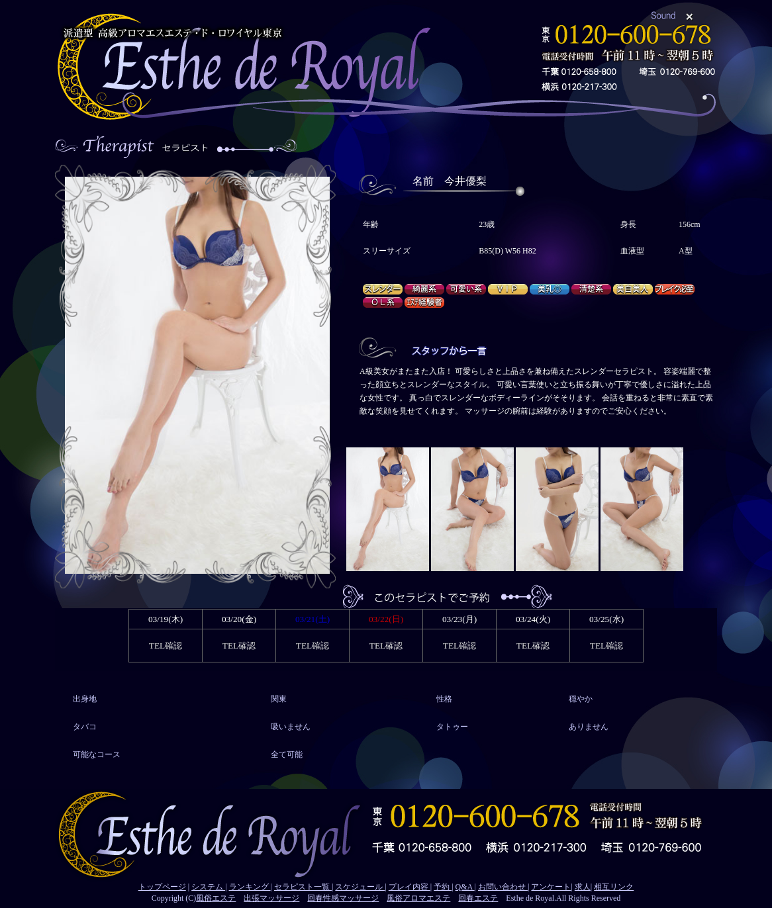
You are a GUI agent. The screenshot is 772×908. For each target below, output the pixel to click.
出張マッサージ (271, 898)
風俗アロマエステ (418, 898)
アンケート (551, 886)
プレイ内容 (409, 886)
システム (208, 886)
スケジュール (360, 886)
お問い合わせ (503, 886)
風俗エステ (216, 898)
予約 (443, 886)
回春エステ (478, 898)
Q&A (465, 886)
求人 (583, 886)
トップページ (162, 886)
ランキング (250, 886)
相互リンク (614, 886)
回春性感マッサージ (343, 898)
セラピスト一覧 (303, 886)
